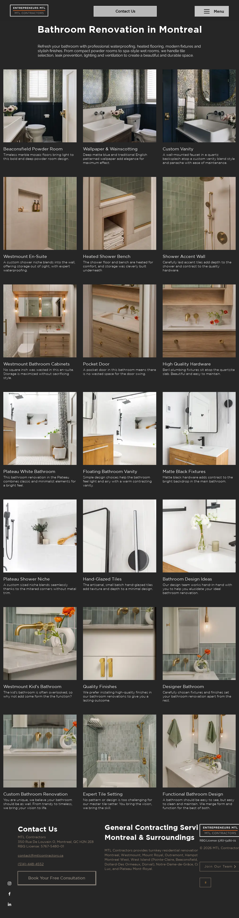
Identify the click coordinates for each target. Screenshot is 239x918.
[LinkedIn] (9, 904)
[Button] (205, 882)
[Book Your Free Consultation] (57, 878)
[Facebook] (9, 893)
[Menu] (212, 11)
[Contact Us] (125, 11)
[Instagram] (9, 883)
